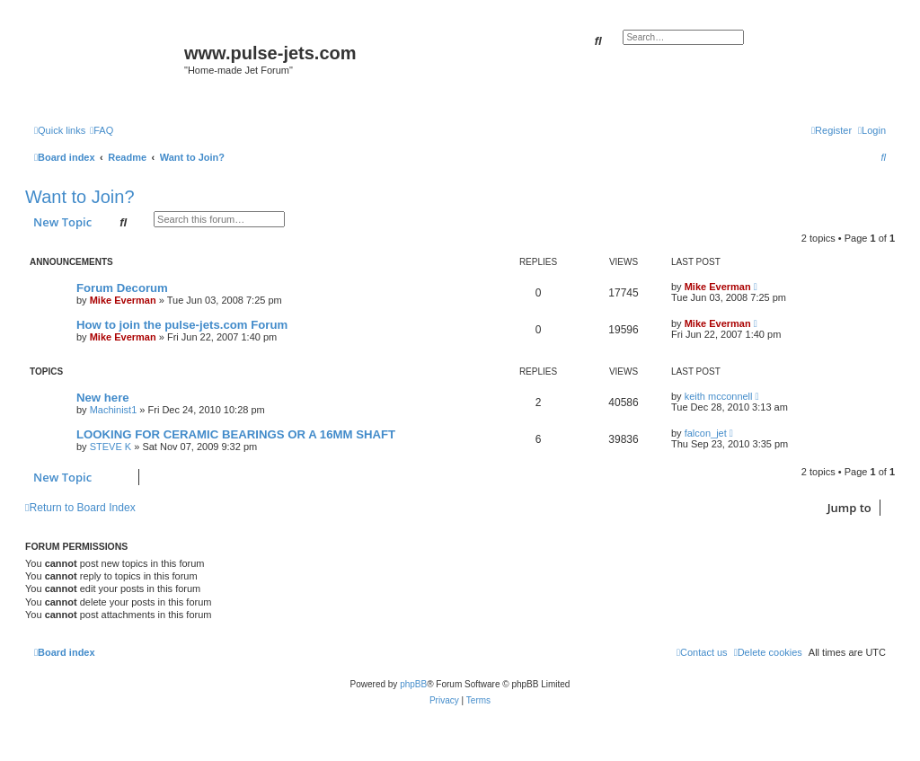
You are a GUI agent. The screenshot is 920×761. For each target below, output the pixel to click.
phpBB (413, 684)
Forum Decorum (122, 288)
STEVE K (110, 446)
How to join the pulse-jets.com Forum (182, 325)
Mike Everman (123, 300)
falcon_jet (706, 433)
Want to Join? (80, 197)
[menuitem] (101, 130)
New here (102, 397)
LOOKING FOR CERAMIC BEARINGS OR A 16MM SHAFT (235, 434)
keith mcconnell (719, 396)
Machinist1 (113, 409)
